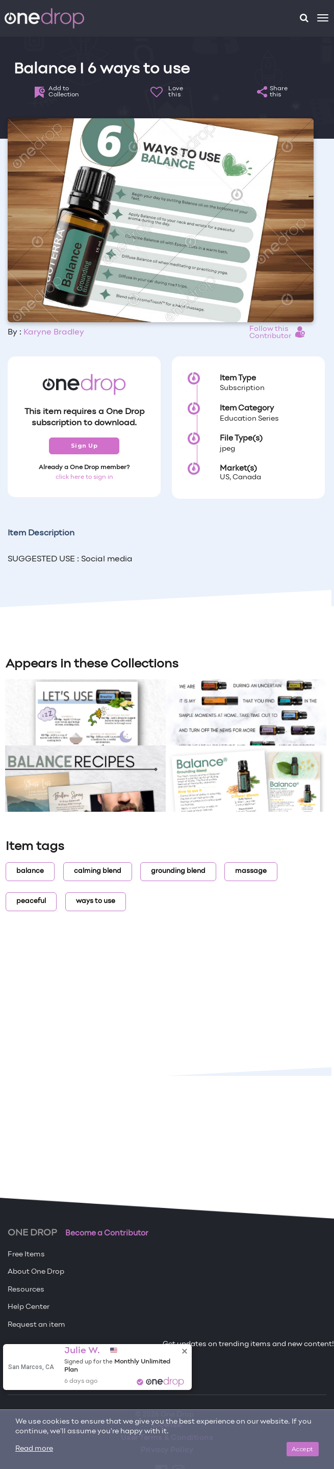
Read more (34, 1449)
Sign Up (84, 445)
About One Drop (36, 1272)
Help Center (28, 1307)
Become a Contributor (106, 1233)
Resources (26, 1289)
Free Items (26, 1254)
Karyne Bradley (53, 332)
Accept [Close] (303, 1449)
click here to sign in (84, 477)
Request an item (36, 1325)
